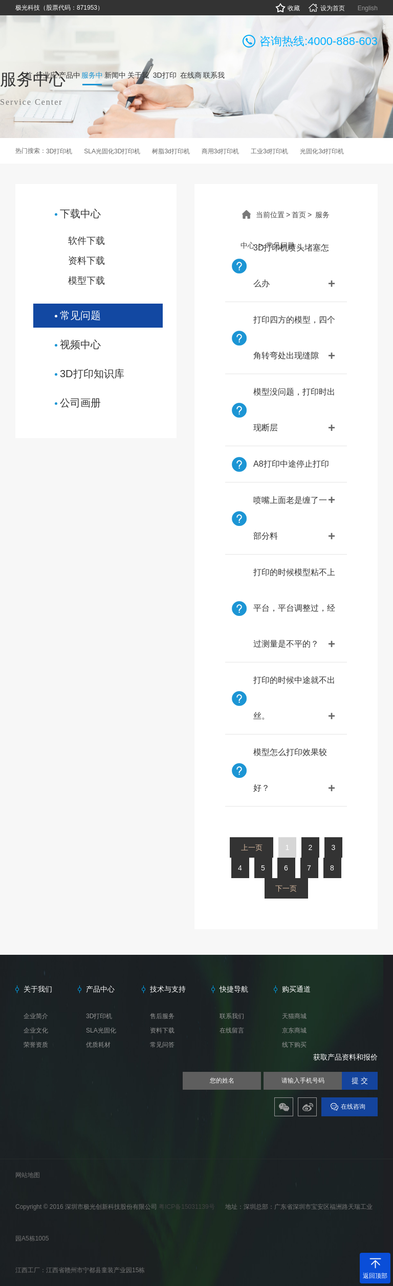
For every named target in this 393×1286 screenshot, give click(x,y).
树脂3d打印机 (170, 151)
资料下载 (86, 261)
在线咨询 (353, 1106)
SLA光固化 (101, 1030)
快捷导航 (234, 989)
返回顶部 (375, 1275)
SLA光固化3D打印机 (112, 151)
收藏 (287, 8)
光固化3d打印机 (321, 151)
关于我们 (38, 989)
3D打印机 (59, 151)
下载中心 (80, 213)
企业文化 (36, 1030)
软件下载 (86, 241)
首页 (299, 215)
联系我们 (232, 1016)
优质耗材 (98, 1044)
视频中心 (80, 344)
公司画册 (80, 402)
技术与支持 (168, 989)
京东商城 (294, 1030)
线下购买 (294, 1044)
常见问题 (80, 315)
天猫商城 (294, 1016)
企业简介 (36, 1016)
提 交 (360, 1081)
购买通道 (296, 989)
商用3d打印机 (220, 151)
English (368, 8)
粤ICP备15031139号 (187, 1206)
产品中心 (100, 989)
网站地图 (27, 1175)
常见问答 (162, 1044)
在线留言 (232, 1030)
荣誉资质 (36, 1044)
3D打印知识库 (92, 373)
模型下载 (86, 280)
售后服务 (162, 1016)
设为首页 (326, 8)
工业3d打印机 (269, 151)
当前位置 (270, 215)
